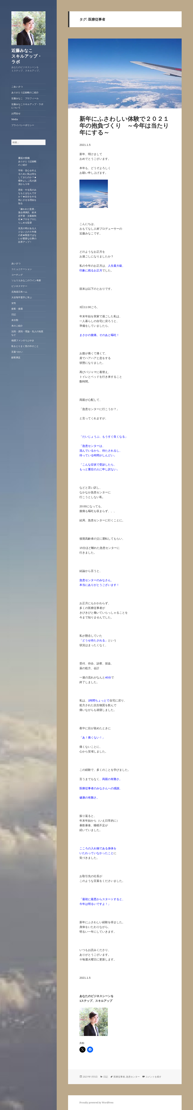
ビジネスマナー (19, 286)
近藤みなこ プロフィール (25, 98)
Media (14, 119)
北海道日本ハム (19, 291)
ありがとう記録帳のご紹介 (25, 92)
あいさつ (15, 263)
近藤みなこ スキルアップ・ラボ (30, 55)
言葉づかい (17, 351)
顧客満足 (15, 357)
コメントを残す (153, 1076)
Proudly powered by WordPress (96, 1102)
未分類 (14, 320)
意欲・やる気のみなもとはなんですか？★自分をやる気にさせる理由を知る (27, 196)
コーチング (17, 274)
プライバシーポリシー (22, 125)
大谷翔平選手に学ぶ (21, 297)
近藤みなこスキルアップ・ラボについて (27, 106)
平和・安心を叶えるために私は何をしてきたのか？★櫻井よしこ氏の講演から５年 (27, 177)
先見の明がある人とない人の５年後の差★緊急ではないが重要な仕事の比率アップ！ (27, 235)
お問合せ (15, 113)
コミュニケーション (21, 269)
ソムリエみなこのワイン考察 (26, 280)
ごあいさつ (17, 86)
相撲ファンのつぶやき (22, 340)
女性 (13, 303)
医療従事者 (119, 1076)
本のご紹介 (17, 325)
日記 (13, 314)
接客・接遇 (17, 308)
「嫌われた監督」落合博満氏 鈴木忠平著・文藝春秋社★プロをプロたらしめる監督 (27, 215)
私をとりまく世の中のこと (25, 346)
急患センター (133, 1076)
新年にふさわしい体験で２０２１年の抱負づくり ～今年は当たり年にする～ (124, 125)
